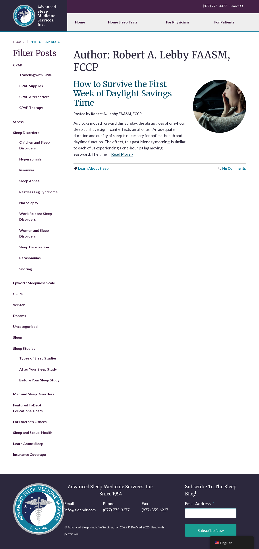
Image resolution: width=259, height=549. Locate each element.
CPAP (17, 65)
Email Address (199, 503)
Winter (19, 305)
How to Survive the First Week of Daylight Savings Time (122, 93)
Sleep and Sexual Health (32, 432)
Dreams (19, 315)
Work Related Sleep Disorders (35, 216)
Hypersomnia (30, 159)
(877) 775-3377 (116, 509)
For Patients (224, 22)
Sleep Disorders (26, 132)
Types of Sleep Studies (38, 358)
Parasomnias (30, 258)
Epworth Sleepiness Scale (34, 283)
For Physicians (177, 22)
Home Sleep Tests (122, 22)
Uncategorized (25, 326)
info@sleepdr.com (80, 509)
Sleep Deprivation (34, 247)
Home (80, 22)
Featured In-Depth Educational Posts (28, 408)
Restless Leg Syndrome (38, 192)
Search (236, 6)
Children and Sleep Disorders (34, 145)
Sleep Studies (24, 348)
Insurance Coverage (29, 454)
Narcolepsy (28, 203)
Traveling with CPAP (35, 75)
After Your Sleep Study (38, 369)
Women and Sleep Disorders (34, 233)
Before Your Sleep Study (39, 380)
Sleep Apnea (29, 181)
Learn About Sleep (93, 168)
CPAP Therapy (31, 107)
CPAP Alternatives (34, 97)
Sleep (17, 337)
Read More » (122, 154)
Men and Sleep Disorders (33, 394)
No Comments (234, 168)
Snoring (25, 269)
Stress (18, 122)
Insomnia (26, 170)
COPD (18, 294)
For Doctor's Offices (30, 421)
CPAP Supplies (31, 86)
